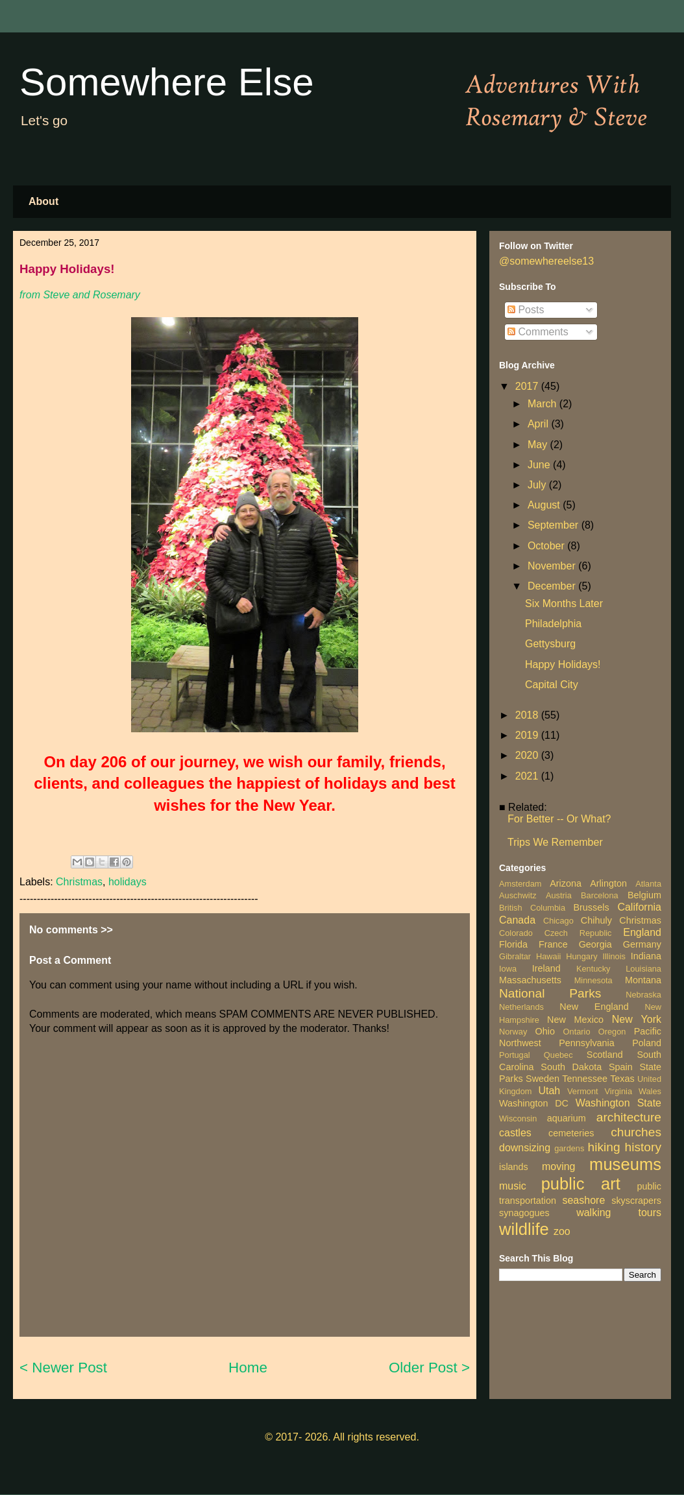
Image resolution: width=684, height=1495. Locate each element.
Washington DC (533, 1103)
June (540, 464)
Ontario (577, 1031)
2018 (528, 715)
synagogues (524, 1213)
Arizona (565, 883)
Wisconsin (518, 1118)
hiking (603, 1147)
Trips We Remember (555, 842)
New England (593, 1006)
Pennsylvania (587, 1043)
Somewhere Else (166, 82)
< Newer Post (63, 1367)
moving (559, 1166)
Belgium (644, 895)
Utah (549, 1090)
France (553, 944)
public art (580, 1184)
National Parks (550, 993)
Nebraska (643, 994)
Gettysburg (550, 643)
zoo (562, 1231)
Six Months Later (564, 603)
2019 (528, 735)
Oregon (612, 1031)
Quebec (558, 1055)
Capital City (551, 684)
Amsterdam (520, 884)
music (512, 1185)
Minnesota (593, 980)
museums (625, 1164)
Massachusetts (530, 980)
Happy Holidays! (563, 664)
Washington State (618, 1102)
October (547, 545)
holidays (127, 881)
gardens (569, 1148)
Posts (525, 309)
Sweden (542, 1078)
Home (247, 1367)
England (642, 932)
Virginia (618, 1091)
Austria (559, 895)
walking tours (618, 1212)
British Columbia (532, 908)
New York (636, 1019)
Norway (513, 1031)
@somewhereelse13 (546, 261)
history (642, 1147)
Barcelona (599, 895)
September (554, 525)
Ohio (545, 1031)
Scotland (605, 1054)
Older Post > (429, 1367)
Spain (621, 1067)
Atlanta (648, 884)
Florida (513, 944)
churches (636, 1132)
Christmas (79, 881)
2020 (528, 755)
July (538, 484)
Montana (643, 980)
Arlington (608, 883)
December (553, 586)
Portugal (514, 1055)
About (43, 201)
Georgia (595, 944)
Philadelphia (553, 623)
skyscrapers (636, 1200)
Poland (646, 1043)
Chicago (558, 921)
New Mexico (575, 1019)
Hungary (581, 956)
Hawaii (548, 956)
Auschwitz (518, 895)
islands (513, 1167)
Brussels (591, 907)
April (539, 423)
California (639, 907)
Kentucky (593, 969)
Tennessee (584, 1078)
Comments (537, 331)
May (539, 444)
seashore (583, 1200)
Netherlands (521, 1007)
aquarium (566, 1118)
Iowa (508, 969)
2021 (528, 776)
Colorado (516, 933)
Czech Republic (578, 933)
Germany (642, 944)
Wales (650, 1091)
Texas (622, 1078)
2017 (528, 386)
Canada (517, 920)
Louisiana (643, 969)
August (545, 504)
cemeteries (571, 1133)
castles (515, 1132)
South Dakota (571, 1067)
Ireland (546, 968)
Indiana (646, 956)
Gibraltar (515, 956)
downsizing (524, 1147)
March (543, 403)
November (553, 565)
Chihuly (596, 920)
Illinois (614, 956)
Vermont (582, 1091)
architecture (628, 1117)
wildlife (524, 1229)
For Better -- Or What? (559, 818)
